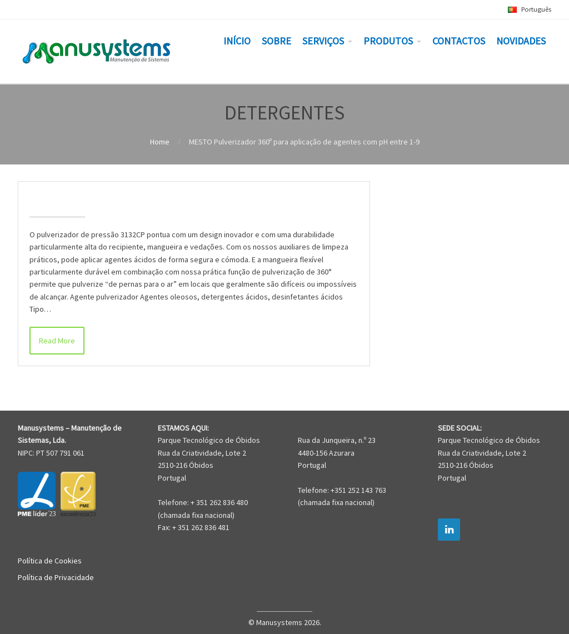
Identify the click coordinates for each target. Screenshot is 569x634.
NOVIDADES (521, 40)
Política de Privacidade (56, 577)
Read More (57, 341)
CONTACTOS (458, 40)
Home (159, 142)
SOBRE (276, 40)
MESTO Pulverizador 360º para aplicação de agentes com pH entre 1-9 (190, 199)
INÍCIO (237, 40)
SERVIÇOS (323, 40)
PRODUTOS (388, 40)
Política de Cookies (50, 561)
